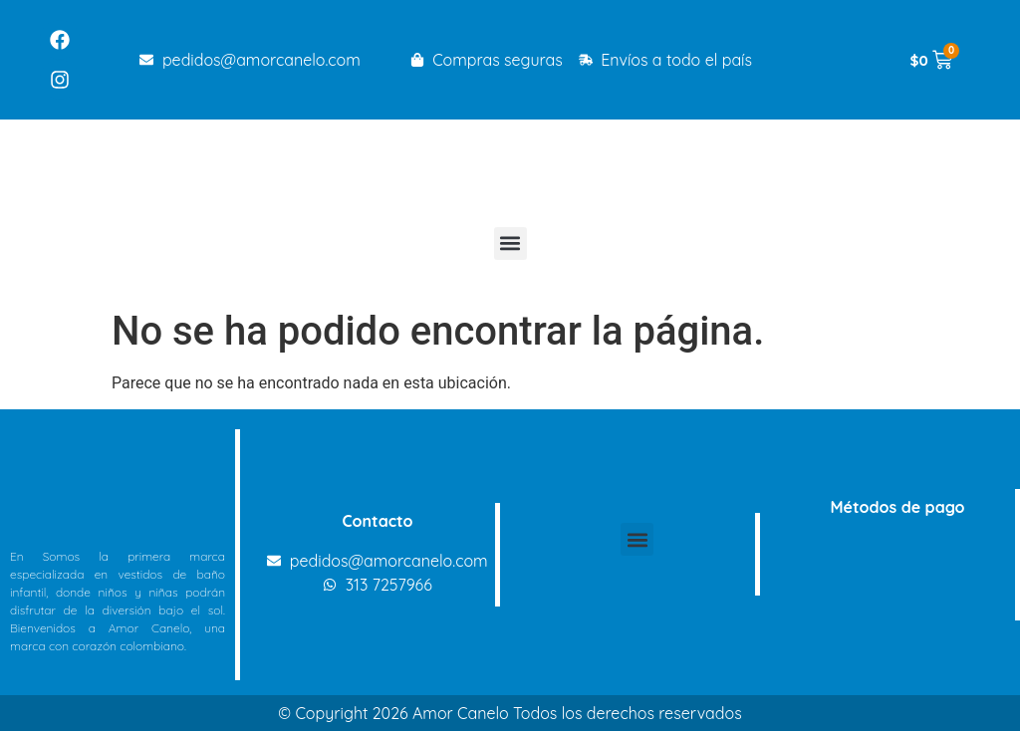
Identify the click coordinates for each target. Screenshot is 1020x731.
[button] (510, 243)
